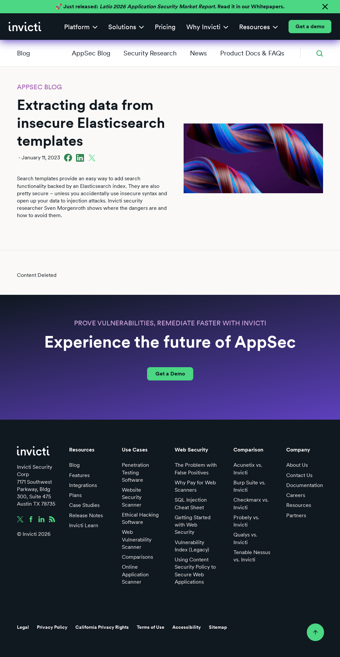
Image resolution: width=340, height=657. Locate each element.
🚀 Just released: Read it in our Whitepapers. (170, 6)
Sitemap (218, 627)
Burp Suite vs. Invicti (249, 486)
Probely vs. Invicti (246, 521)
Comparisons (137, 557)
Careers (295, 495)
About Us (297, 465)
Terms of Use (150, 627)
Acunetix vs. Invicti (247, 468)
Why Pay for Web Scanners (195, 486)
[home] (25, 26)
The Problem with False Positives (196, 468)
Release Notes (86, 515)
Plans (75, 495)
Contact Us (299, 475)
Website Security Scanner (131, 497)
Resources (298, 505)
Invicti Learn (83, 525)
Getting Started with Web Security (193, 524)
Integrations (83, 485)
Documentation (304, 485)
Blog (23, 53)
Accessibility (186, 627)
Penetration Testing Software (135, 472)
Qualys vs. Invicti (245, 538)
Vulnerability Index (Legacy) (192, 546)
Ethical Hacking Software (140, 518)
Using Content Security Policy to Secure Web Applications (195, 570)
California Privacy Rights (102, 627)
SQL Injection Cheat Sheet (191, 503)
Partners (296, 515)
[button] (81, 27)
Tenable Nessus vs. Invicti (251, 556)
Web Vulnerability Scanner (136, 539)
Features (79, 475)
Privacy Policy (52, 627)
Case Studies (84, 505)
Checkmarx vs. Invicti (251, 503)
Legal (23, 627)
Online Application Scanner (135, 574)
